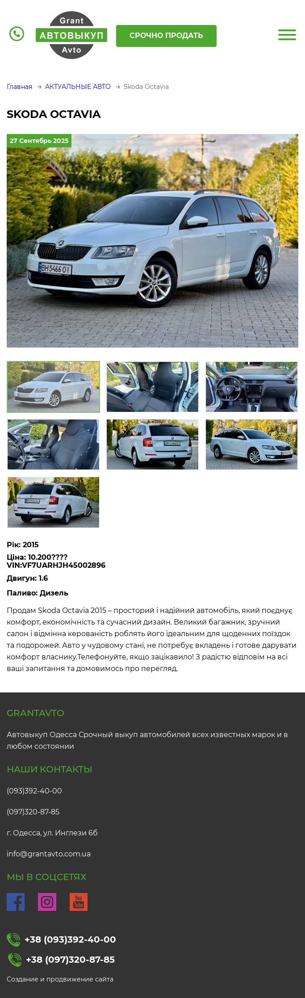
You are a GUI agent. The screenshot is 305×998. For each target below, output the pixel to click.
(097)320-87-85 (33, 812)
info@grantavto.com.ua (49, 854)
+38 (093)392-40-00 (61, 940)
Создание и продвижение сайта (60, 979)
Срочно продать (166, 35)
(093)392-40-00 (34, 791)
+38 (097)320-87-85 (61, 960)
